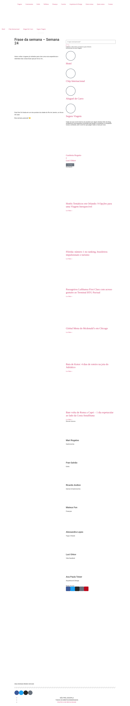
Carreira (63, 4)
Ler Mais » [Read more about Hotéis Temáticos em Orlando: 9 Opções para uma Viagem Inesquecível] (69, 210)
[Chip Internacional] (70, 73)
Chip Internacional (14, 29)
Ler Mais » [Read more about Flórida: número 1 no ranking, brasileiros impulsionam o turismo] (69, 259)
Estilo (38, 4)
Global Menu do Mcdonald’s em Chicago (87, 328)
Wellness (46, 4)
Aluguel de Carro (28, 29)
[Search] (67, 45)
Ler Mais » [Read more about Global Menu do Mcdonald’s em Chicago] (69, 332)
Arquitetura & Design (76, 4)
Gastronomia (29, 4)
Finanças (55, 4)
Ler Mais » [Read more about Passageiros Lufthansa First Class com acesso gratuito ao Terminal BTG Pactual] (69, 296)
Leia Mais (70, 164)
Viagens (19, 4)
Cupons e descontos (78, 47)
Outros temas (89, 4)
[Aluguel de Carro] (70, 91)
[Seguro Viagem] (70, 108)
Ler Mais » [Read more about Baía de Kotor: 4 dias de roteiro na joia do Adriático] (69, 371)
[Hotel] (70, 56)
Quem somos (101, 4)
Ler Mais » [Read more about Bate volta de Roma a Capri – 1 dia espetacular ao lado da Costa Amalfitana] (69, 419)
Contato (110, 4)
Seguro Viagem (41, 29)
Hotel (3, 29)
